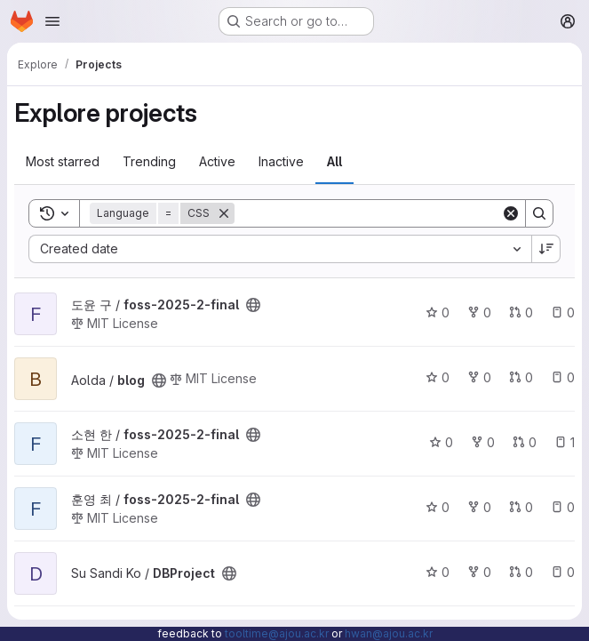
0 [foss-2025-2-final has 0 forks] (479, 312)
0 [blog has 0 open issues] (563, 377)
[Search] (367, 213)
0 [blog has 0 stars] (438, 377)
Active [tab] (217, 161)
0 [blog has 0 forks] (479, 377)
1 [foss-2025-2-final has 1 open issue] (564, 442)
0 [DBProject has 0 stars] (438, 572)
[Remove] (224, 213)
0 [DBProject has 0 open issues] (563, 572)
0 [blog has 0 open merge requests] (521, 377)
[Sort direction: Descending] (546, 249)
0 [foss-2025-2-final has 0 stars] (438, 312)
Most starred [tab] (62, 161)
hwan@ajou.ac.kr (389, 633)
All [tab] (334, 161)
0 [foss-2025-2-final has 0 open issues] (563, 312)
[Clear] (510, 213)
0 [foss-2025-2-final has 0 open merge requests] (521, 312)
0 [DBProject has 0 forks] (479, 572)
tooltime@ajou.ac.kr (277, 633)
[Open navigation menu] (52, 21)
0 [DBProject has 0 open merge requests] (521, 572)
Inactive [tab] (281, 161)
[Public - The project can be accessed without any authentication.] (253, 305)
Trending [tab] (149, 161)
